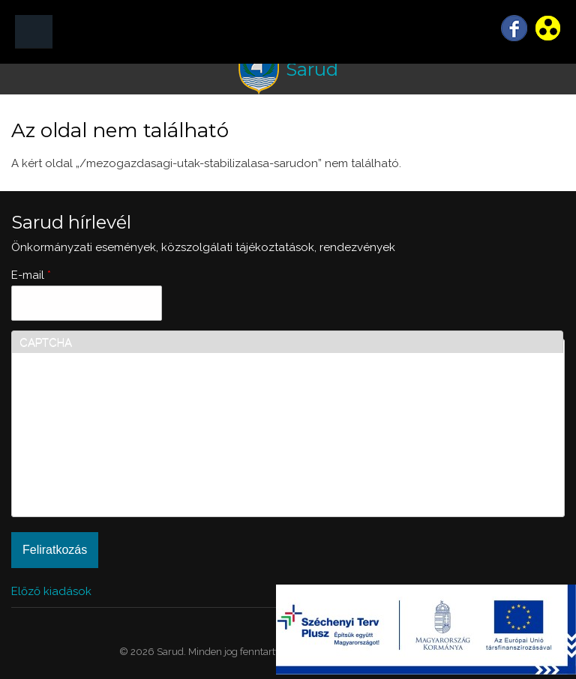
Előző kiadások (51, 591)
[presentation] (81, 455)
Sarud (312, 69)
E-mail (31, 275)
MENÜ (33, 32)
